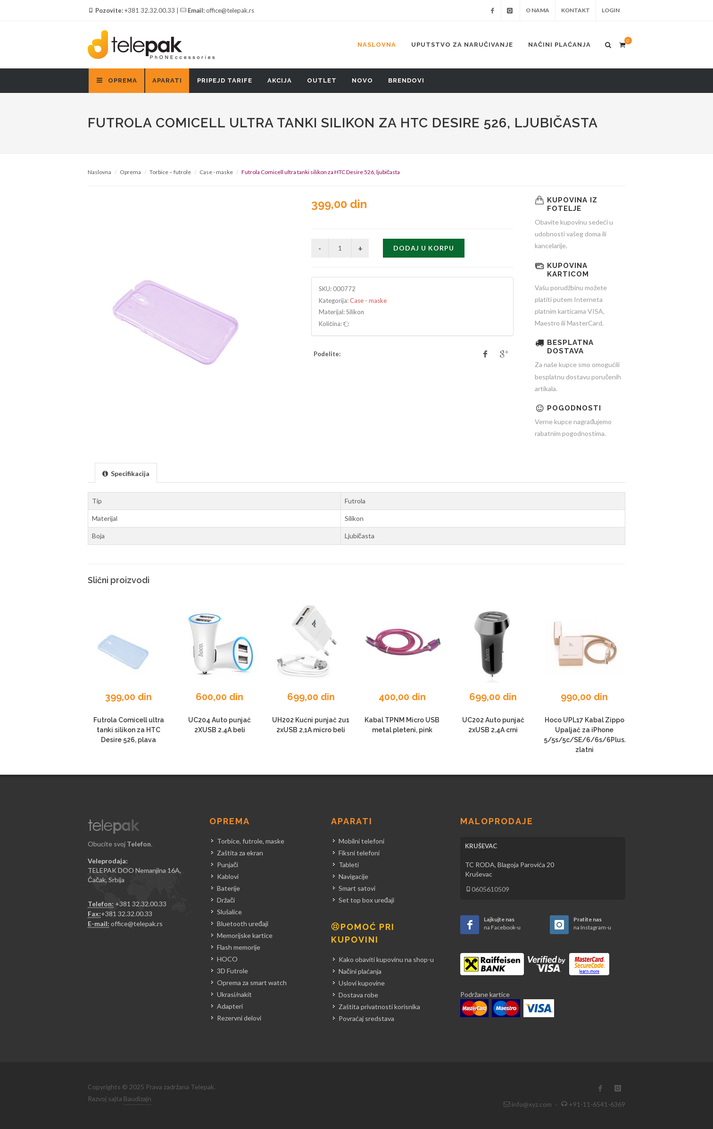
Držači (226, 900)
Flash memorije (238, 947)
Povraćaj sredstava (366, 1018)
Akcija (279, 80)
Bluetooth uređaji (242, 924)
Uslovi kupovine (362, 983)
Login (611, 10)
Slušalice (229, 912)
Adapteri (230, 1006)
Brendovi (406, 80)
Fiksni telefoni (359, 853)
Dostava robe (358, 995)
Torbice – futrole (170, 172)
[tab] (126, 472)
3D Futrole (232, 971)
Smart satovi (357, 888)
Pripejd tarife (224, 80)
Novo (362, 80)
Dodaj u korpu (423, 248)
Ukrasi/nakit (234, 994)
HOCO (227, 959)
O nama (537, 10)
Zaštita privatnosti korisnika (379, 1007)
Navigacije (353, 876)
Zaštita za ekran (240, 853)
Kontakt (575, 10)
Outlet (322, 80)
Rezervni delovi (239, 1018)
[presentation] (126, 473)
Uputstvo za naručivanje (462, 44)
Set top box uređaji (366, 900)
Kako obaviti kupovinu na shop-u (386, 959)
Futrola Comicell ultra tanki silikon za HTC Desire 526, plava (128, 730)
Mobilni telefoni (361, 841)
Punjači (227, 865)
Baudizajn (137, 1099)
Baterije (228, 888)
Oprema (130, 172)
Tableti (349, 865)
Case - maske (216, 172)
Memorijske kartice (245, 935)
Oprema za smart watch (252, 982)
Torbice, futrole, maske (250, 841)
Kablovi (228, 876)
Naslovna (376, 44)
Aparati (167, 80)
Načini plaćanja (559, 44)
